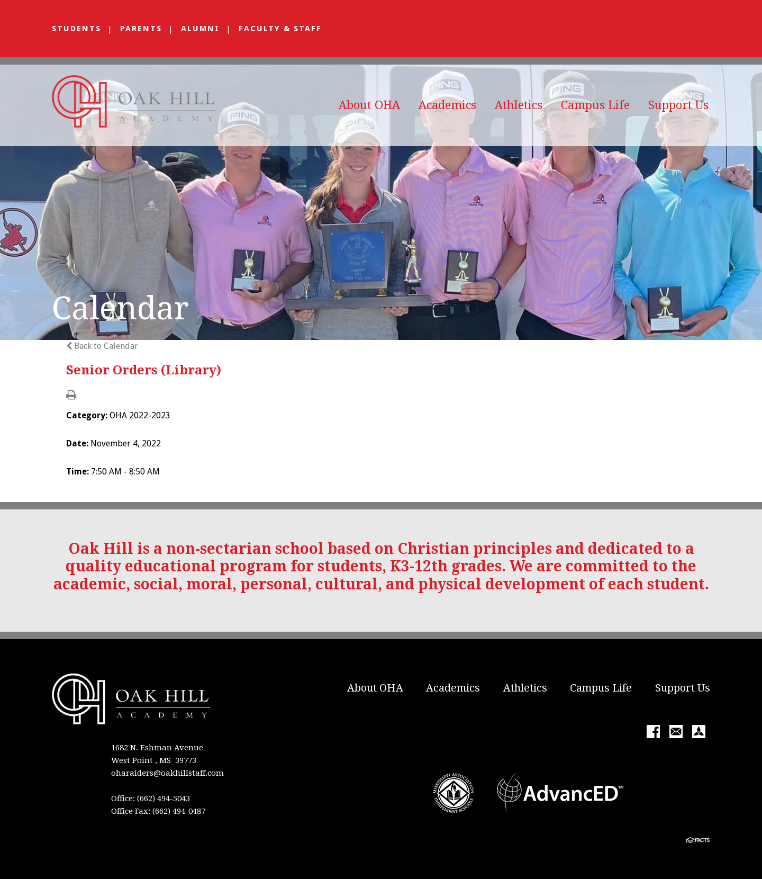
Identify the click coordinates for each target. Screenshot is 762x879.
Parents (141, 28)
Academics (447, 105)
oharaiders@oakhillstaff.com (167, 773)
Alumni (200, 28)
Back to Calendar (102, 346)
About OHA (369, 105)
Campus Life (595, 105)
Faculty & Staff (280, 28)
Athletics (518, 105)
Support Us (678, 105)
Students (76, 28)
